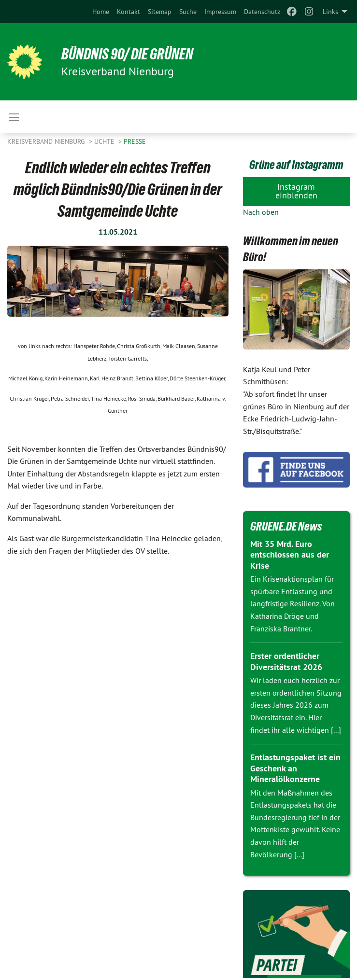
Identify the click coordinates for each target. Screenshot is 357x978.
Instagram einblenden (296, 191)
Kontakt (128, 11)
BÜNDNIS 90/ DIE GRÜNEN (127, 54)
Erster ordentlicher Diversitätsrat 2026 (286, 661)
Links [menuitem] (330, 11)
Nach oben (261, 212)
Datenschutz (262, 11)
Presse (135, 141)
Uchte (105, 141)
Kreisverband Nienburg (47, 141)
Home (100, 11)
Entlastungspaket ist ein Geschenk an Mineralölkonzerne (295, 768)
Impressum (220, 11)
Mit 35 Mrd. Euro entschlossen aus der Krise (289, 554)
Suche (188, 11)
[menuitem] (100, 11)
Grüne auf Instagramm (296, 164)
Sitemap (159, 11)
